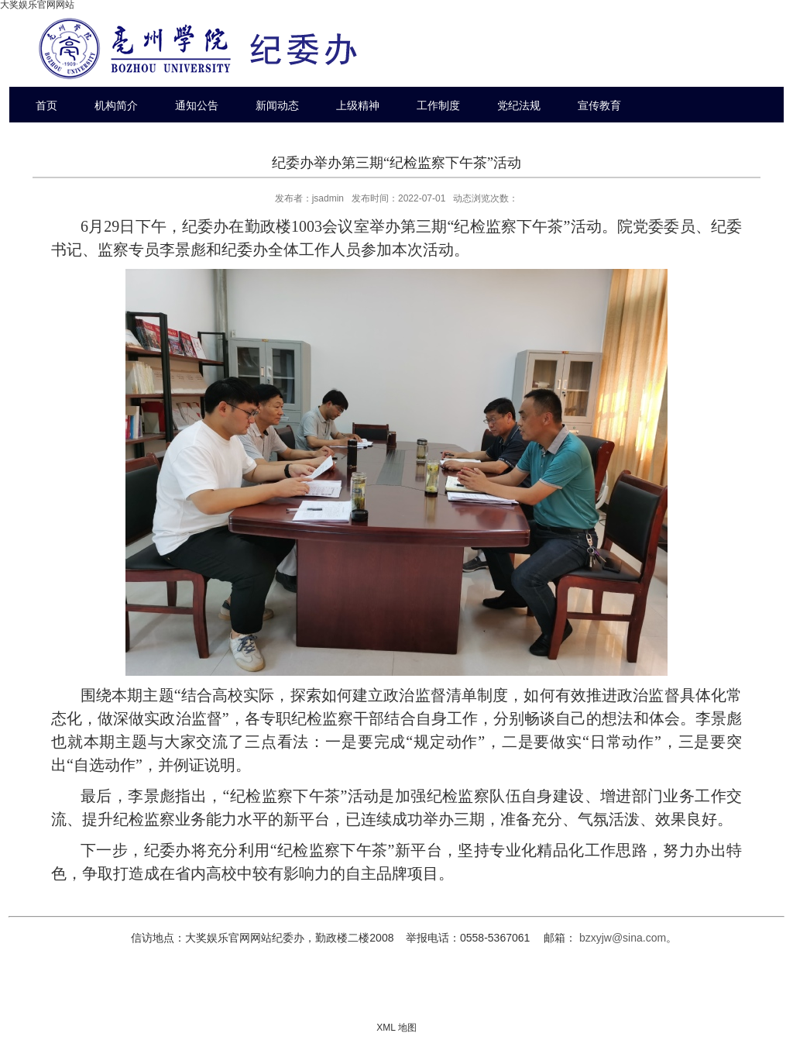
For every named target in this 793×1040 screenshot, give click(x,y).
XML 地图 (396, 1027)
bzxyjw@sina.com (622, 938)
